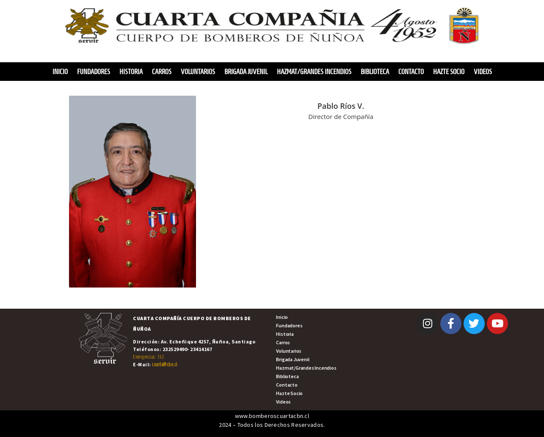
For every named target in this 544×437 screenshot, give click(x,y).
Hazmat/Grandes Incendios (314, 71)
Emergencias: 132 (148, 357)
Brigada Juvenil (246, 71)
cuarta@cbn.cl (164, 364)
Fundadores (93, 71)
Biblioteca (375, 71)
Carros (161, 71)
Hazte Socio (448, 71)
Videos (483, 71)
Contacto (411, 71)
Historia (131, 71)
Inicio (60, 71)
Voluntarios (198, 71)
